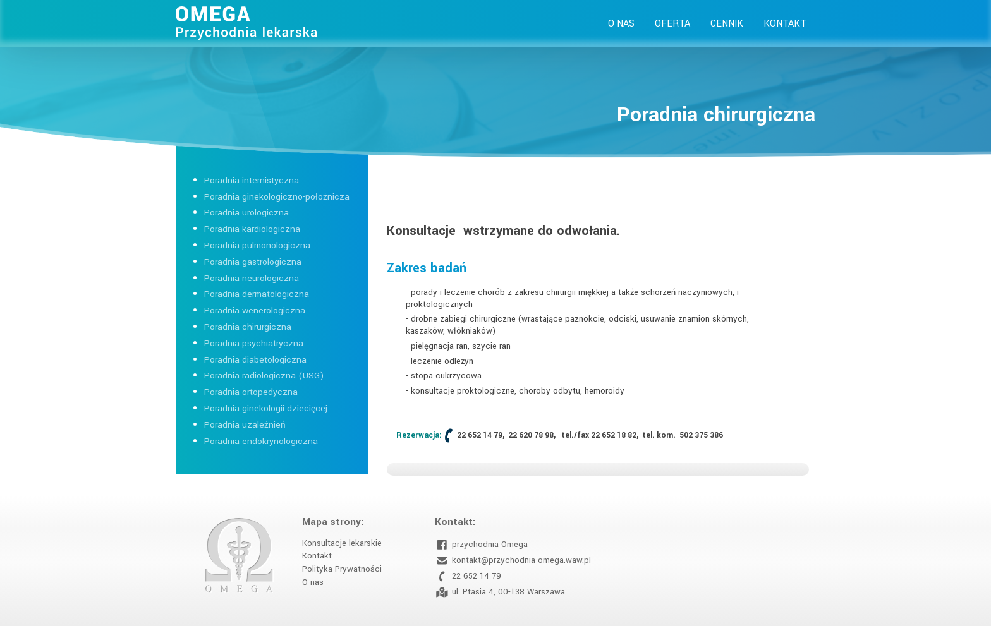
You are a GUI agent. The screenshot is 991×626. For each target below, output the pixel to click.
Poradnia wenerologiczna (254, 310)
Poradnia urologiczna (246, 213)
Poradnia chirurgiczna (247, 327)
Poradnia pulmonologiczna (257, 245)
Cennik (726, 23)
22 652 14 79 (468, 576)
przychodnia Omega (481, 545)
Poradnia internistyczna (251, 180)
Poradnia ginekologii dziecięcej (265, 408)
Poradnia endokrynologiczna (261, 441)
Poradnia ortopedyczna (251, 392)
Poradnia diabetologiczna (255, 360)
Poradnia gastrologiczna (252, 262)
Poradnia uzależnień (245, 425)
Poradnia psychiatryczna (253, 343)
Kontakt (784, 23)
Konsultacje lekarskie (342, 543)
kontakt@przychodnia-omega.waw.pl (513, 560)
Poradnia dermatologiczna (256, 294)
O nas (621, 23)
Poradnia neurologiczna (251, 278)
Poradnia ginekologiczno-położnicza (277, 197)
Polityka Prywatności (342, 569)
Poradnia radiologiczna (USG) (264, 376)
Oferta (672, 23)
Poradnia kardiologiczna (252, 229)
